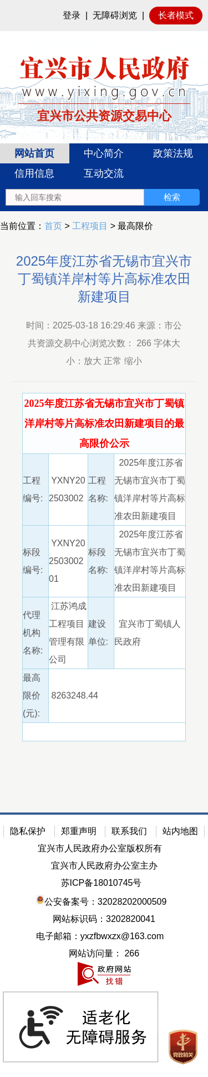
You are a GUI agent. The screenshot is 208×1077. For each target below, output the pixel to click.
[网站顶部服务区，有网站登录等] (104, 15)
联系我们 (129, 831)
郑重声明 (79, 831)
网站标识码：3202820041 (104, 919)
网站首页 (34, 153)
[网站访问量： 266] (104, 954)
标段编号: (33, 561)
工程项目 (90, 226)
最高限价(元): (31, 695)
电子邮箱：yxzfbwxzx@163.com (100, 936)
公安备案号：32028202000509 (101, 900)
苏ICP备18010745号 (101, 882)
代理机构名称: (33, 632)
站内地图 (180, 831)
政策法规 (173, 153)
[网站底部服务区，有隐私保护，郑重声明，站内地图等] (104, 944)
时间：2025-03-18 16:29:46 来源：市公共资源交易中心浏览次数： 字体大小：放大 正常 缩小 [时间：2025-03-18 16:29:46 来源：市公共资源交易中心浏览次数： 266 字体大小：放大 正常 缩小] (104, 343)
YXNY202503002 (67, 489)
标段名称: (98, 561)
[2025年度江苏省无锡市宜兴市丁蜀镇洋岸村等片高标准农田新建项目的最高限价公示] (104, 423)
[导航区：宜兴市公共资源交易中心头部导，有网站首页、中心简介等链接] (104, 177)
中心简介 (104, 153)
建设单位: (98, 632)
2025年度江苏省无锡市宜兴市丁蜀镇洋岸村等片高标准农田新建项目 (104, 278)
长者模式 (176, 15)
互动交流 (104, 173)
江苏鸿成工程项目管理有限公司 (68, 632)
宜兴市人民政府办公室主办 (104, 865)
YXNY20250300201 (67, 561)
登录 (71, 15)
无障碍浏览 (115, 15)
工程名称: (98, 489)
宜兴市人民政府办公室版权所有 (100, 848)
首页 (53, 226)
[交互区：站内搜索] (102, 197)
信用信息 (34, 173)
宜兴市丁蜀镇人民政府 (147, 632)
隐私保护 (27, 831)
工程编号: (33, 489)
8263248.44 (73, 695)
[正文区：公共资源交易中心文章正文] (104, 520)
